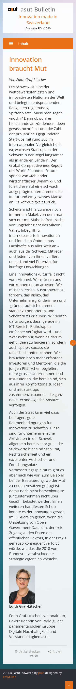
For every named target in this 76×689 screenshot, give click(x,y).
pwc (41, 673)
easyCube (9, 677)
